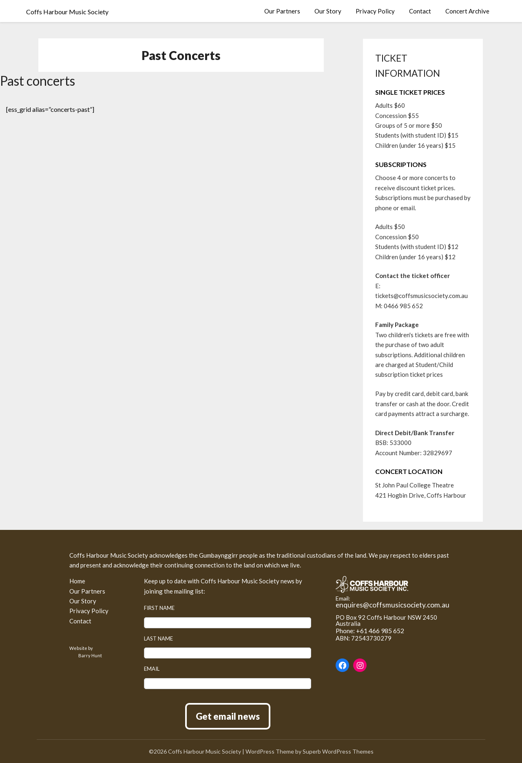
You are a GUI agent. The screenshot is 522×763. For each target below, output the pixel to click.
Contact (420, 11)
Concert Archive (467, 11)
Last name (158, 638)
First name (159, 608)
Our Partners (282, 11)
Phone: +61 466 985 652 (370, 630)
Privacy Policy (375, 11)
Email (151, 668)
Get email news (228, 716)
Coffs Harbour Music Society (67, 12)
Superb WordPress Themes (338, 751)
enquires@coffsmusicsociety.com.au (392, 605)
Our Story (327, 11)
